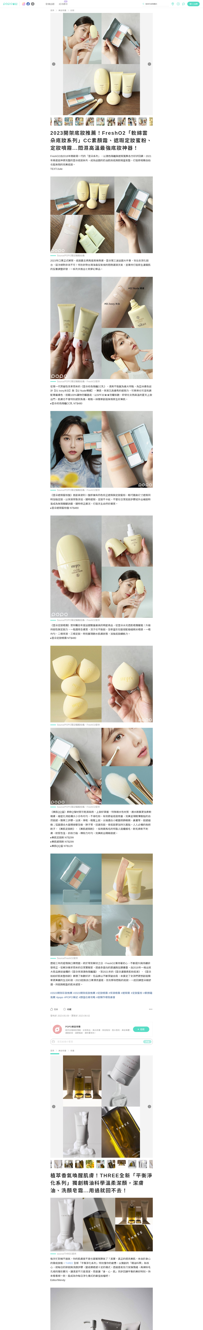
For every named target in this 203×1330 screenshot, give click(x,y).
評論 (147, 1041)
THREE (69, 1263)
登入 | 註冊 (194, 4)
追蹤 (141, 1029)
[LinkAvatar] (58, 1029)
